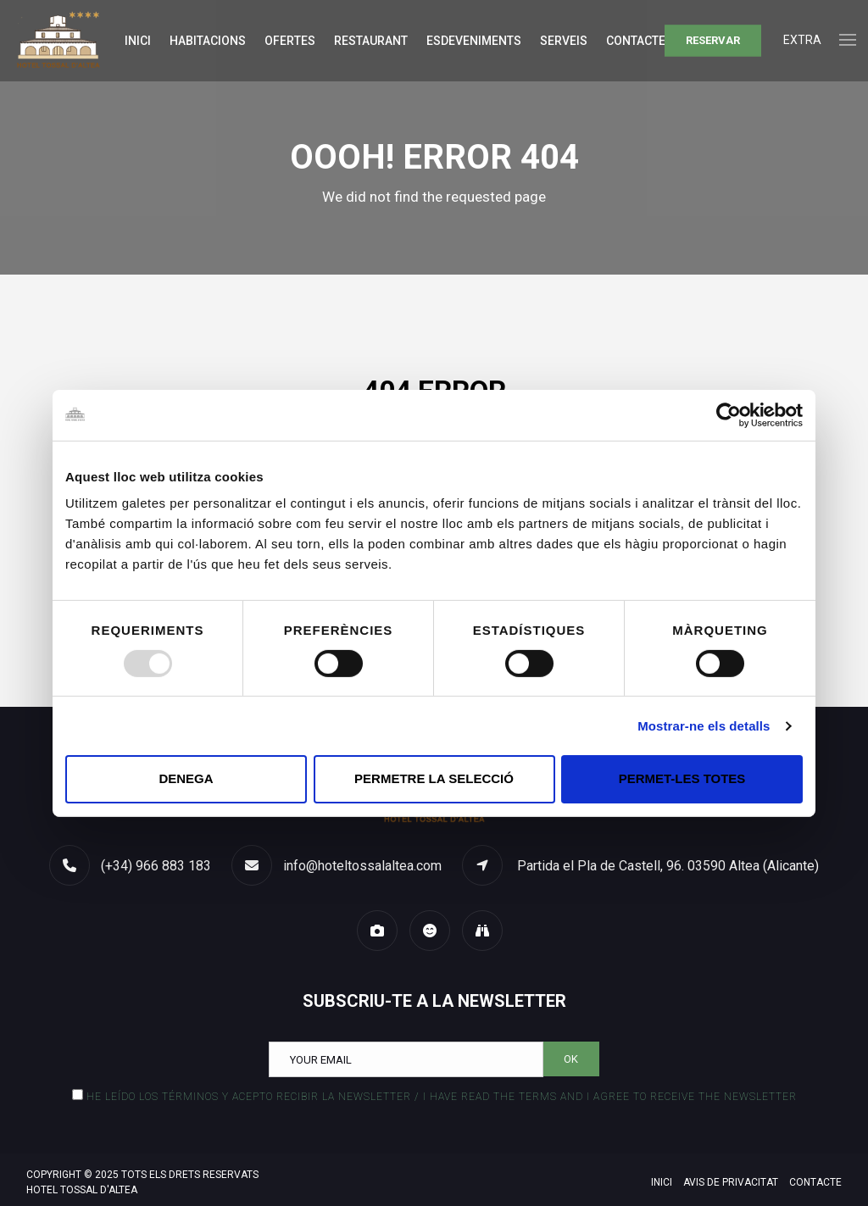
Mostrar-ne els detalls (703, 726)
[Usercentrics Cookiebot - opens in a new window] (728, 414)
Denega (186, 778)
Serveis (563, 40)
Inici (138, 40)
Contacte (635, 40)
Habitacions (208, 40)
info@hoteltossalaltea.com (362, 866)
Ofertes (289, 40)
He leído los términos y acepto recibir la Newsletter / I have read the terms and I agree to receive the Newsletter (441, 1097)
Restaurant (371, 40)
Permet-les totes (682, 778)
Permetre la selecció (434, 778)
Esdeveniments (473, 40)
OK (571, 1059)
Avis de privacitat (730, 1182)
